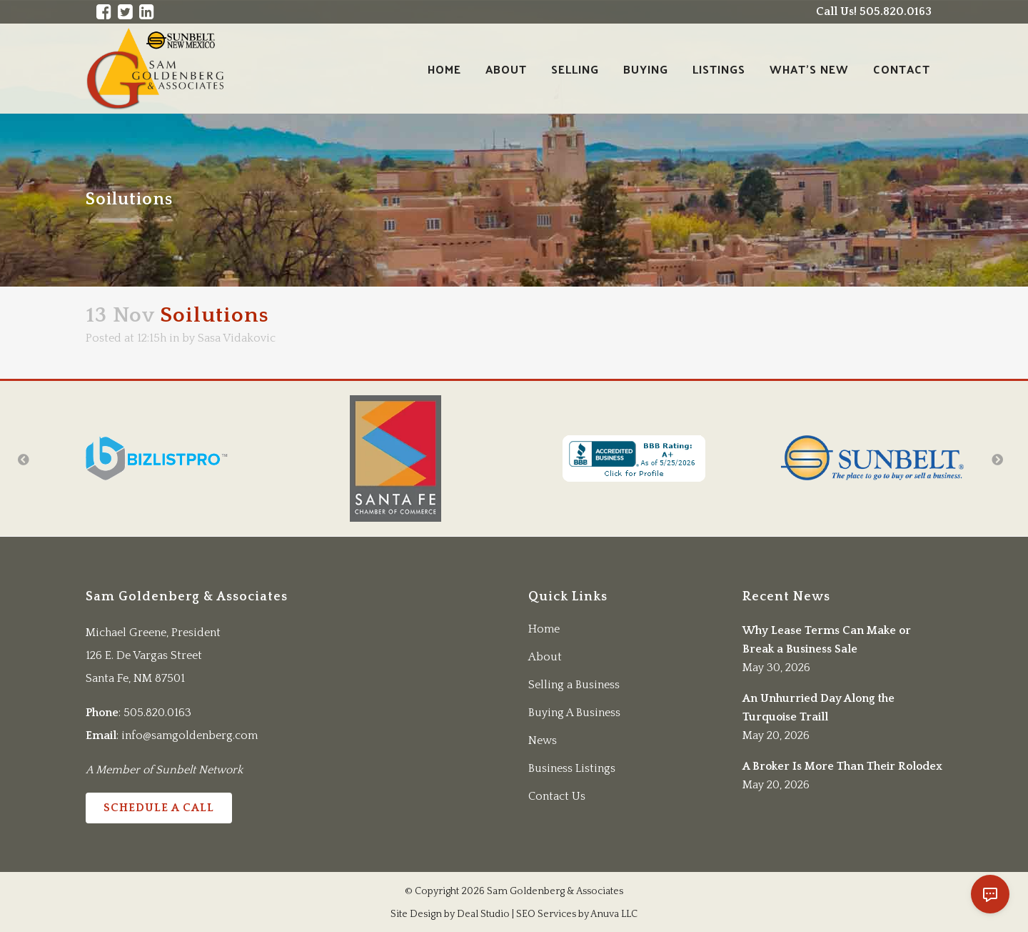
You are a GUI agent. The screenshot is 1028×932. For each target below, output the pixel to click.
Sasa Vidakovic (237, 338)
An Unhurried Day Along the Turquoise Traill (818, 707)
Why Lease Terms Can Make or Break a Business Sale (826, 639)
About (545, 656)
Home (544, 629)
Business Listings (571, 768)
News (542, 740)
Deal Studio (483, 914)
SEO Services (546, 914)
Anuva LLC (614, 914)
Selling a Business (574, 684)
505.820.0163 (157, 712)
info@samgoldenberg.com (189, 735)
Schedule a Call (159, 807)
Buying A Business (574, 712)
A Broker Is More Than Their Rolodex (842, 766)
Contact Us (556, 796)
